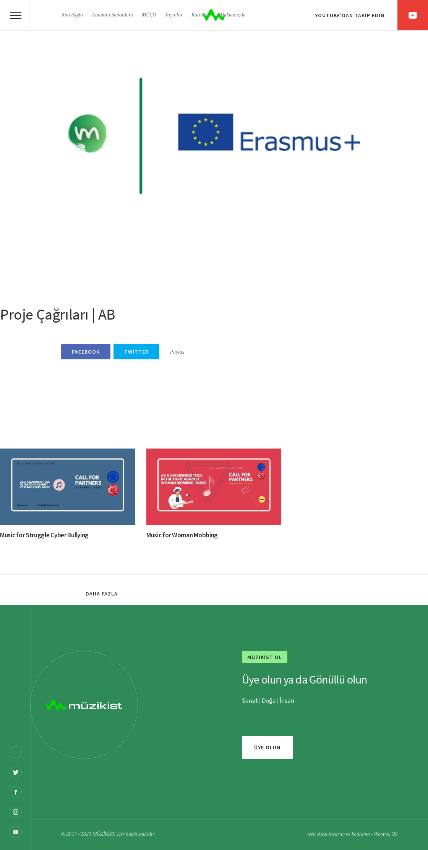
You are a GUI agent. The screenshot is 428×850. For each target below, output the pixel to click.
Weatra (381, 834)
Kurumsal (201, 15)
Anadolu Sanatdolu (112, 15)
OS (394, 834)
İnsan (286, 700)
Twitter (136, 351)
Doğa (269, 700)
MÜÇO (149, 15)
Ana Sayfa (72, 15)
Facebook (86, 351)
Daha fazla (102, 593)
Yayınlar (174, 15)
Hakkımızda (233, 15)
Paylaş (177, 352)
